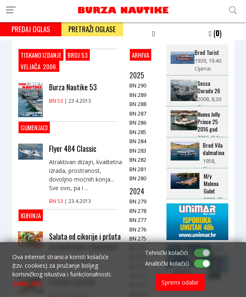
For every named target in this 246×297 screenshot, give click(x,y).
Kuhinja (31, 215)
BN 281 (137, 169)
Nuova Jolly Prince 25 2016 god (208, 122)
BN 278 (137, 210)
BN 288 (137, 104)
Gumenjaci (34, 127)
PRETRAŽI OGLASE (92, 29)
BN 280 (137, 178)
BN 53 (56, 100)
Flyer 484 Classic (72, 148)
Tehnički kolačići (166, 253)
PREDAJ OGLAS (31, 29)
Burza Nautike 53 (73, 87)
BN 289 (137, 95)
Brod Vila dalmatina (213, 148)
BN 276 (137, 229)
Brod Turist (206, 52)
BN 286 (137, 122)
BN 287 (137, 113)
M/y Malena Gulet (211, 183)
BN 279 (137, 201)
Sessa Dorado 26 (208, 87)
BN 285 (137, 132)
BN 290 (137, 85)
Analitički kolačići (167, 263)
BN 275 (137, 238)
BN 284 (137, 141)
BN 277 (137, 220)
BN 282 (137, 159)
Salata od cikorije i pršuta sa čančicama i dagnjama (85, 241)
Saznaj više (27, 283)
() (215, 33)
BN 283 (137, 150)
